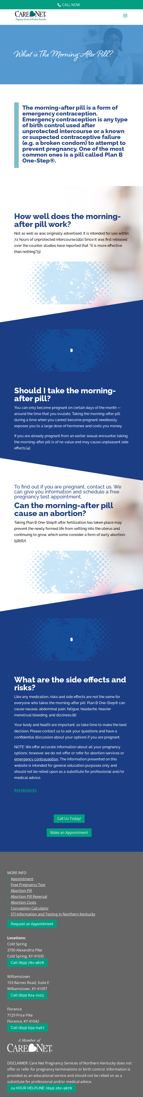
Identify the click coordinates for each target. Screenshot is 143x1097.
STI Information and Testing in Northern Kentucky (53, 914)
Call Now (71, 4)
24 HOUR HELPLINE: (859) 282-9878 (41, 1088)
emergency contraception (36, 759)
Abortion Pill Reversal (29, 896)
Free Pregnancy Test (28, 884)
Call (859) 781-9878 (27, 962)
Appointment (22, 878)
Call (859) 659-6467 (27, 1028)
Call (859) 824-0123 (27, 995)
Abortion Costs (23, 902)
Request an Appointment (32, 924)
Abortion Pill (21, 890)
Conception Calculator (30, 908)
